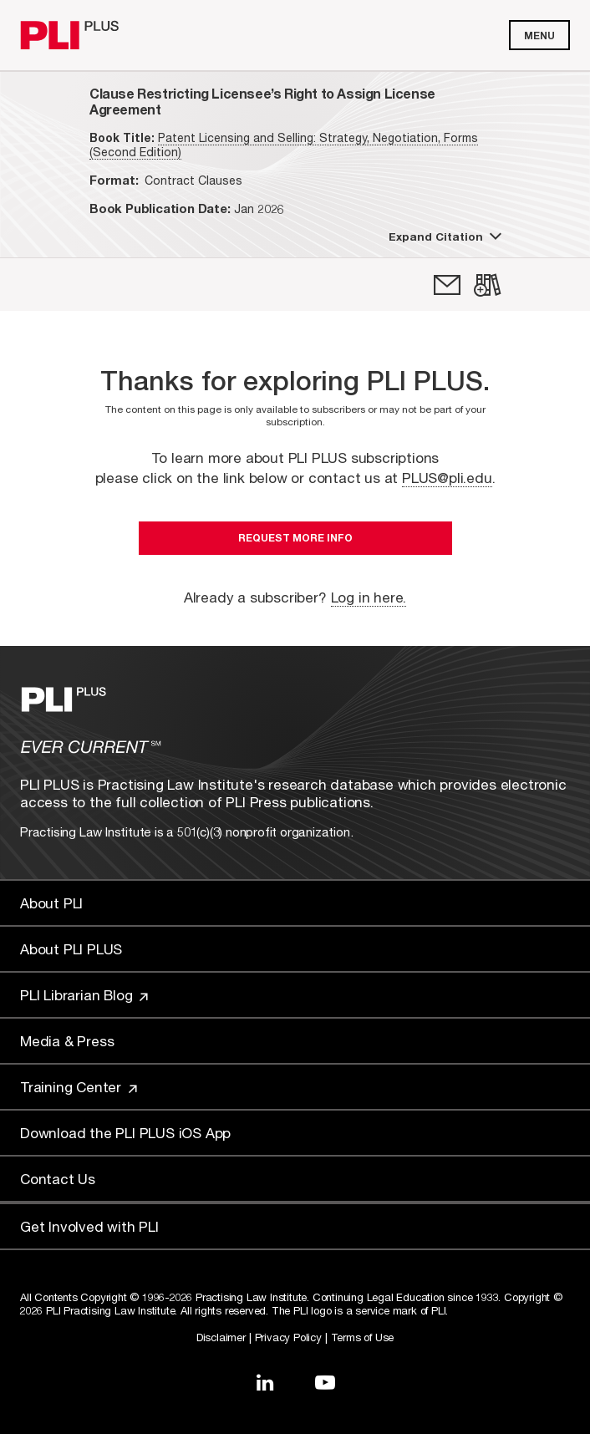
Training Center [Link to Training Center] (78, 1087)
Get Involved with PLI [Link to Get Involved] (89, 1226)
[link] (447, 285)
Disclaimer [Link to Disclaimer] (221, 1337)
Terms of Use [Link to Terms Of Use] (362, 1337)
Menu (539, 35)
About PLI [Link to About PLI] (51, 903)
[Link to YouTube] (325, 1382)
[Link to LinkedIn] (265, 1382)
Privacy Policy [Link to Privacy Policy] (288, 1337)
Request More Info (295, 537)
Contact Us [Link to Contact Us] (57, 1178)
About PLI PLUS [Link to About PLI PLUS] (71, 949)
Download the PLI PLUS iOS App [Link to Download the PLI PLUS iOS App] (125, 1133)
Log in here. (369, 597)
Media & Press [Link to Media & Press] (67, 1041)
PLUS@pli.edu (447, 477)
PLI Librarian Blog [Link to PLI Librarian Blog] (84, 995)
